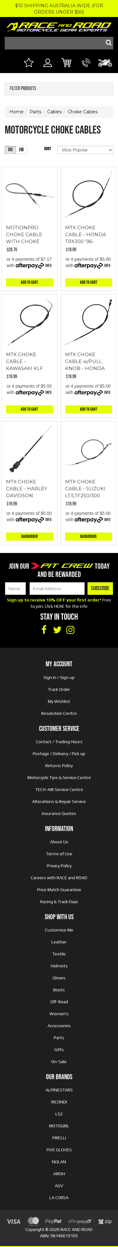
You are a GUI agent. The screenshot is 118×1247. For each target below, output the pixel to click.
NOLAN (59, 1161)
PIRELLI (59, 1137)
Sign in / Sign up (59, 677)
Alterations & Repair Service (59, 801)
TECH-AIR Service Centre (59, 789)
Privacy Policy (59, 865)
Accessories (59, 1025)
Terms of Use (59, 853)
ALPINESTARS (59, 1089)
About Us (59, 841)
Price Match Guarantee (59, 889)
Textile (59, 953)
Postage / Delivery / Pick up (59, 753)
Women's (59, 1013)
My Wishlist (59, 701)
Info (48, 265)
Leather (59, 941)
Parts (59, 1037)
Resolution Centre (59, 713)
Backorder (29, 536)
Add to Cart (29, 282)
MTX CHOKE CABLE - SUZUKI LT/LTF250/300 (85, 488)
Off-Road (59, 1001)
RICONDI (59, 1101)
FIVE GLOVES (59, 1149)
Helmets (59, 965)
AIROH (59, 1173)
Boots (59, 989)
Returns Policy (59, 765)
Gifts (59, 1049)
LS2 (59, 1113)
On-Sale (59, 1061)
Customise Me (59, 929)
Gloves (59, 977)
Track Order (59, 689)
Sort (47, 148)
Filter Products (23, 89)
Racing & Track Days (59, 901)
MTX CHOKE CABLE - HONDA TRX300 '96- (85, 234)
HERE (59, 606)
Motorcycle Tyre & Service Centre (59, 777)
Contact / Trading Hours (59, 741)
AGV (59, 1185)
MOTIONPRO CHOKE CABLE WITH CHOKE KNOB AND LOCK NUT (27, 241)
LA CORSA (59, 1197)
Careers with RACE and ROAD (59, 877)
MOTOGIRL (59, 1125)
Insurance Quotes (59, 813)
